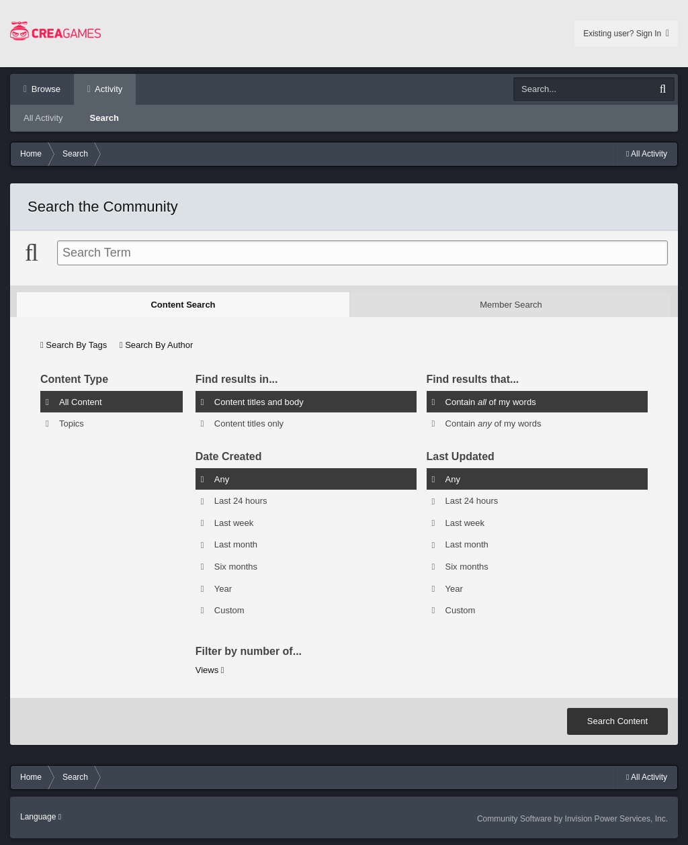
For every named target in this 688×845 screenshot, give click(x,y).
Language (40, 816)
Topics (71, 423)
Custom (229, 610)
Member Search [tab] (511, 305)
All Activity (43, 118)
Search (104, 118)
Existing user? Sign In (626, 33)
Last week (234, 522)
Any (221, 479)
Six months (235, 567)
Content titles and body (259, 401)
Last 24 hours (240, 501)
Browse (44, 89)
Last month (235, 544)
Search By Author (157, 345)
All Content (80, 401)
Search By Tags (73, 345)
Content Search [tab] (182, 305)
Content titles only (249, 423)
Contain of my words (490, 401)
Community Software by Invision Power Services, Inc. (572, 819)
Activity (107, 89)
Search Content (617, 721)
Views (210, 670)
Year (223, 588)
